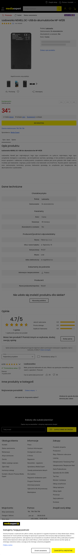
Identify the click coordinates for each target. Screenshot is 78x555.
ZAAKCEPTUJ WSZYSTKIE (63, 551)
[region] (39, 537)
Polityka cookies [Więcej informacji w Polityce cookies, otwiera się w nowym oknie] (7, 545)
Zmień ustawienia (41, 551)
